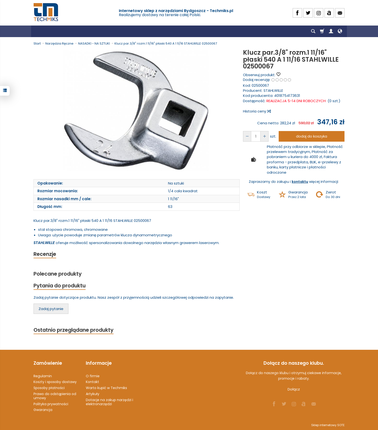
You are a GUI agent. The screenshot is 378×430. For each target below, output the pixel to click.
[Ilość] (256, 136)
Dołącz (294, 389)
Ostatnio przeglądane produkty (74, 329)
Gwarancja (43, 409)
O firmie (93, 376)
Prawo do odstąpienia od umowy (55, 395)
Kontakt (92, 381)
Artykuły (92, 393)
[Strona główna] (46, 12)
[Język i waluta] (339, 31)
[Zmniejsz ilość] (264, 136)
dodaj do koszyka (311, 136)
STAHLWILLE (273, 90)
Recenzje (45, 254)
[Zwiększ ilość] (247, 136)
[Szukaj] (313, 31)
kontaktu (300, 181)
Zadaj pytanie (51, 308)
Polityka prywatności (51, 404)
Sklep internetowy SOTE (327, 425)
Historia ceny (256, 111)
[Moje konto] (331, 31)
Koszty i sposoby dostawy (55, 381)
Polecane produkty (58, 273)
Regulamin (43, 376)
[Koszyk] (322, 31)
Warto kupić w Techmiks (106, 387)
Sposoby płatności (49, 387)
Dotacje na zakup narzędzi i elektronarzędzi (109, 401)
